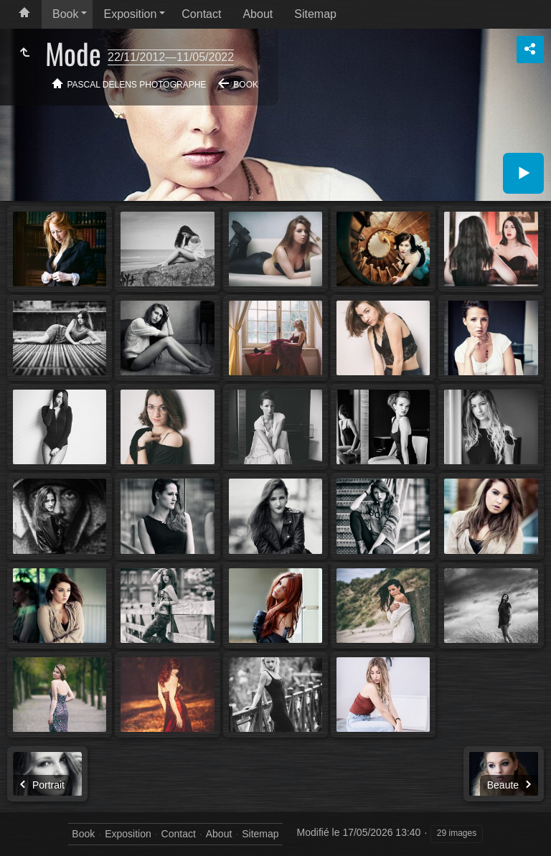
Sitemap (315, 14)
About (257, 14)
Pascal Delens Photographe (137, 85)
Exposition (129, 14)
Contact (201, 14)
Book (65, 14)
